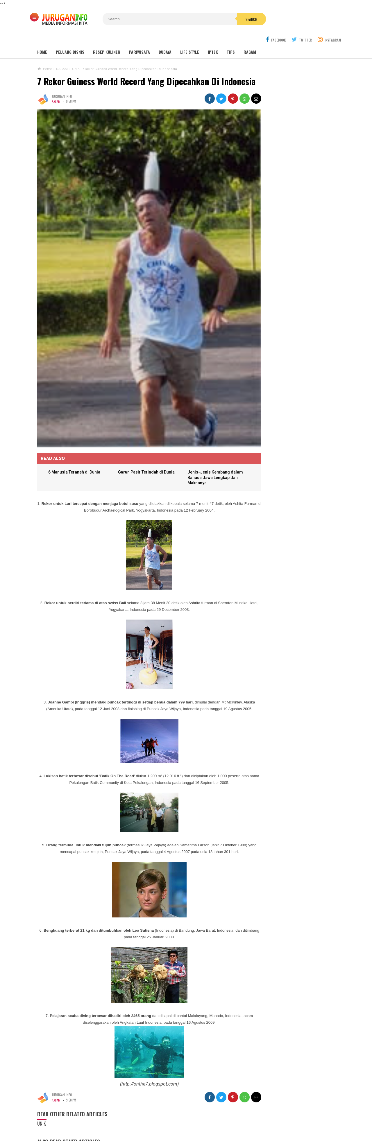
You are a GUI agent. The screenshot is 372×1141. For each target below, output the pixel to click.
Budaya (165, 38)
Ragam (250, 38)
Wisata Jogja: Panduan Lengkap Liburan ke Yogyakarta (291, 163)
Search (219, 19)
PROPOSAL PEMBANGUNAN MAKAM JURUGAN (284, 381)
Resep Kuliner (106, 38)
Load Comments (139, 1132)
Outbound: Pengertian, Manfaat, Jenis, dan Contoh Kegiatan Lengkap (292, 211)
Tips (231, 38)
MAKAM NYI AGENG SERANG (280, 175)
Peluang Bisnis (70, 38)
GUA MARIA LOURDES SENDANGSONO (288, 186)
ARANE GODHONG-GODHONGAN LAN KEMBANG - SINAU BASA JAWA (284, 358)
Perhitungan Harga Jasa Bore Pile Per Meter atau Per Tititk (284, 335)
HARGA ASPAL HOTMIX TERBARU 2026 (299, 289)
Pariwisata (139, 38)
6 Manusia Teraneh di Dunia (76, 437)
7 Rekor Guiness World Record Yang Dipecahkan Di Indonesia (128, 72)
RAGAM (56, 97)
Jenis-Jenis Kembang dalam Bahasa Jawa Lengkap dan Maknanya (199, 442)
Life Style (189, 38)
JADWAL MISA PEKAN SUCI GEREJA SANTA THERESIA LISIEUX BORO (283, 312)
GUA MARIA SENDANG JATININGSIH (285, 197)
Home (42, 38)
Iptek (213, 38)
